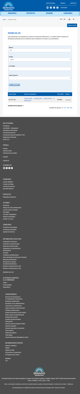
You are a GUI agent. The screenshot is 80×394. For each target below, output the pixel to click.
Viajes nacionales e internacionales (8, 308)
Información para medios (6, 153)
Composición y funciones (6, 242)
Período (11, 57)
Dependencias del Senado (6, 130)
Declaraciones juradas (8, 317)
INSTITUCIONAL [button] (50, 3)
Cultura (5, 283)
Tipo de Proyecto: (13, 75)
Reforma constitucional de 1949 (6, 266)
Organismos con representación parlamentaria (6, 249)
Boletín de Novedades (6, 217)
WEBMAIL (8, 358)
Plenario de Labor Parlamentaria (6, 208)
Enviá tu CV (6, 139)
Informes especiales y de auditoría (8, 328)
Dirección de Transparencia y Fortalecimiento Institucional (8, 298)
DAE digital (6, 212)
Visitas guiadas (6, 285)
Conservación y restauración (8, 352)
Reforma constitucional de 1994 (6, 268)
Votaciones (6, 205)
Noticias (5, 148)
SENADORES (12, 13)
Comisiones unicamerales (6, 227)
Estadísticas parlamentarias (6, 255)
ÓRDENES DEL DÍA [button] (6, 272)
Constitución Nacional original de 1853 (6, 135)
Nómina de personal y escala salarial (8, 312)
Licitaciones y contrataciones (8, 306)
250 (71, 108)
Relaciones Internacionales (6, 246)
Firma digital (8, 335)
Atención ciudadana (8, 346)
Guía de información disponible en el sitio (8, 337)
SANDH (7, 348)
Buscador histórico (6, 189)
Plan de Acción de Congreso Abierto (8, 324)
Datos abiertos (8, 330)
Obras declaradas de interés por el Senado (6, 257)
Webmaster (70, 384)
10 (62, 108)
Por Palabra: (12, 66)
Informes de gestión (8, 326)
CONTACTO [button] (73, 3)
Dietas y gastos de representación (8, 315)
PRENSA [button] (62, 3)
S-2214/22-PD (28, 98)
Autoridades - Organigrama (6, 128)
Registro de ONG (8, 350)
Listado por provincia (6, 186)
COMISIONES (68, 13)
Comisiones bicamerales (6, 229)
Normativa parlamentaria (8, 301)
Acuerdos (5, 253)
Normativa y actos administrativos (8, 303)
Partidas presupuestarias (8, 310)
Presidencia (6, 126)
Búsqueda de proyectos (6, 197)
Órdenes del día (72, 25)
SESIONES (49, 13)
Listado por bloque (6, 184)
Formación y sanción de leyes (6, 244)
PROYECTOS (30, 13)
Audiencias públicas (8, 333)
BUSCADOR (64, 8)
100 (68, 108)
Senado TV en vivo (6, 219)
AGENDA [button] (5, 157)
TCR (6, 361)
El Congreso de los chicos (8, 355)
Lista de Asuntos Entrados (6, 210)
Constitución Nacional (6, 133)
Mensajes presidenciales (6, 259)
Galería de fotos (6, 151)
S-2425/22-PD (38, 98)
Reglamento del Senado (6, 137)
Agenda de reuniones (6, 232)
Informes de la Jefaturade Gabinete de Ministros (6, 263)
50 (65, 108)
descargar (68, 100)
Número (11, 47)
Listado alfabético (6, 182)
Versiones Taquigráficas (6, 214)
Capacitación (6, 287)
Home (4, 19)
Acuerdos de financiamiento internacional (8, 320)
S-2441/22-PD (48, 98)
